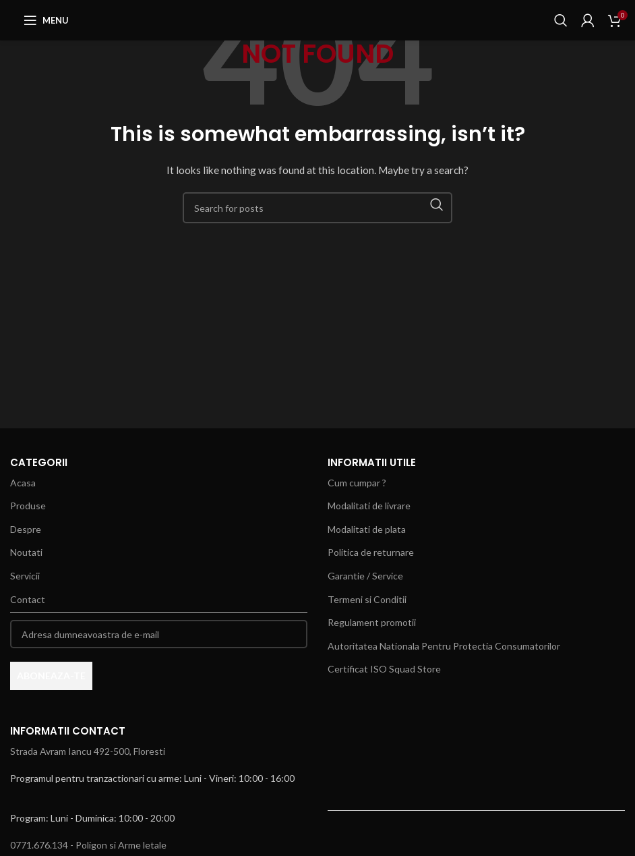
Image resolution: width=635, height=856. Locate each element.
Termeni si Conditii (367, 599)
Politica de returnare (371, 552)
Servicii (25, 575)
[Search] (560, 20)
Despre (25, 529)
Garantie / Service (365, 575)
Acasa (23, 482)
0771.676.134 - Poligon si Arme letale (88, 845)
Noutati (26, 552)
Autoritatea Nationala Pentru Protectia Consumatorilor (444, 646)
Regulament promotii (372, 622)
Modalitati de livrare (369, 505)
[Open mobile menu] (46, 20)
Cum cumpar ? (357, 482)
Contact (27, 599)
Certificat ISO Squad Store (384, 669)
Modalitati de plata (367, 529)
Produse (28, 505)
